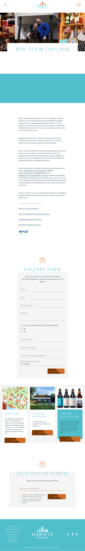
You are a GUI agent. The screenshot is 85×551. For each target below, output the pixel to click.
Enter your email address (29, 488)
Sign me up (56, 496)
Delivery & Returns (12, 532)
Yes (24, 328)
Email (23, 298)
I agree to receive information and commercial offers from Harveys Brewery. (31, 500)
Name (23, 289)
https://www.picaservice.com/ (29, 225)
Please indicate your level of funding (30, 361)
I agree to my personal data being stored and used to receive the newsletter (33, 495)
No (24, 332)
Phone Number (27, 305)
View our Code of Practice (28, 208)
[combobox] (42, 364)
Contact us (12, 537)
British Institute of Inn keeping (30, 173)
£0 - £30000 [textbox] (25, 364)
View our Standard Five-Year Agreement (34, 214)
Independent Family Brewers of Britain (33, 175)
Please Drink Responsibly (13, 540)
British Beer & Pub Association (35, 170)
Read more (15, 441)
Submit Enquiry (56, 371)
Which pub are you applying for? (33, 356)
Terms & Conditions (12, 529)
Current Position (27, 339)
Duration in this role (28, 348)
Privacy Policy (12, 526)
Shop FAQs (13, 534)
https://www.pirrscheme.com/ (30, 219)
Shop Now (70, 446)
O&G (58, 547)
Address (24, 313)
